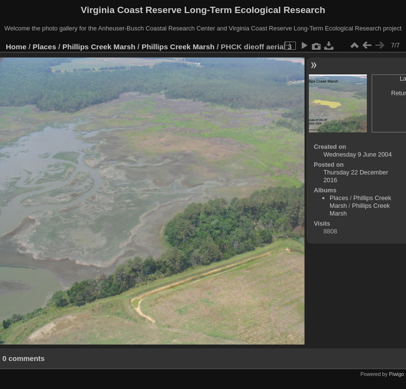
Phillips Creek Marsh (98, 47)
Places (45, 47)
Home (16, 47)
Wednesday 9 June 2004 (357, 154)
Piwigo (396, 374)
